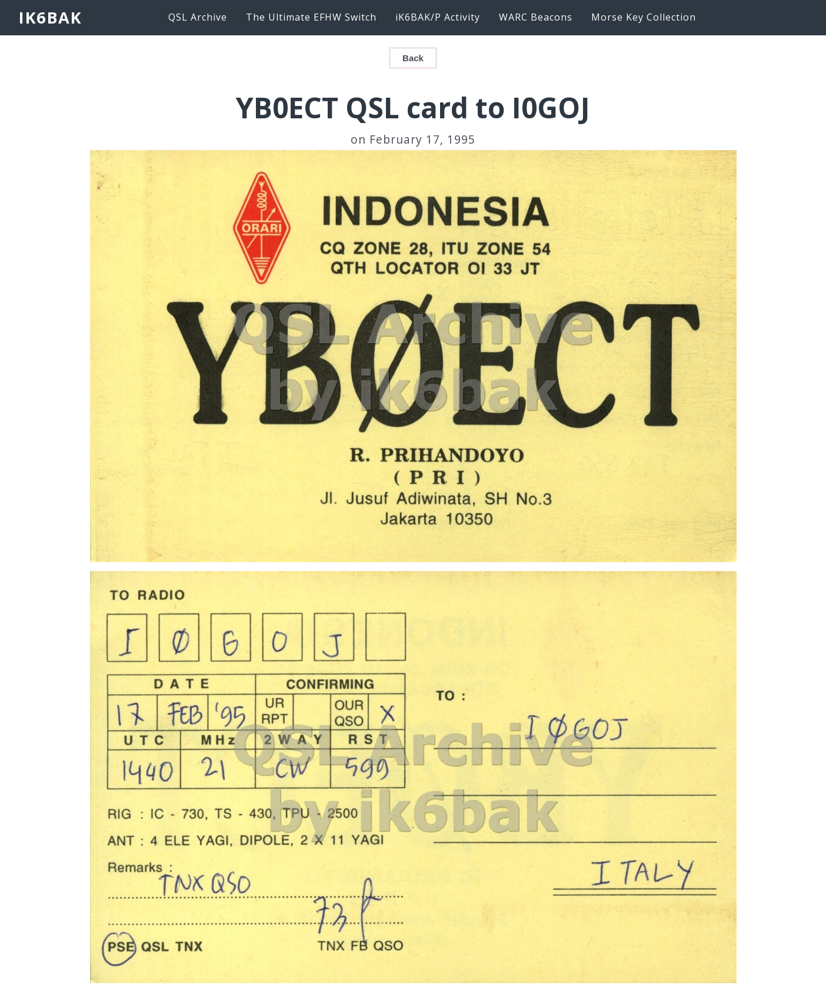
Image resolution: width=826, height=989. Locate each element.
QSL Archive (197, 17)
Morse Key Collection (643, 17)
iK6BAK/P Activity (437, 17)
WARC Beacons (535, 17)
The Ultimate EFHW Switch (311, 17)
